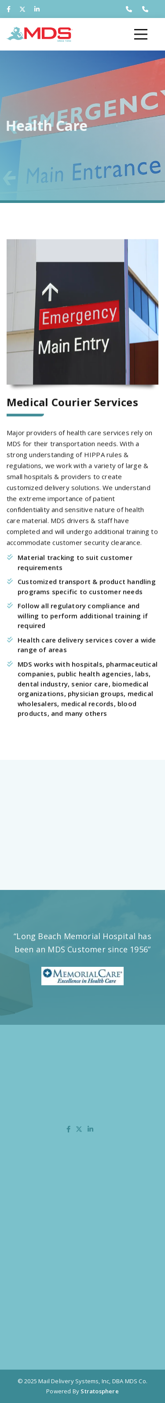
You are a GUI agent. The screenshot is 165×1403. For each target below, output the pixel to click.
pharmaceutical (132, 671)
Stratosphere (99, 1391)
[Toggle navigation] (141, 34)
